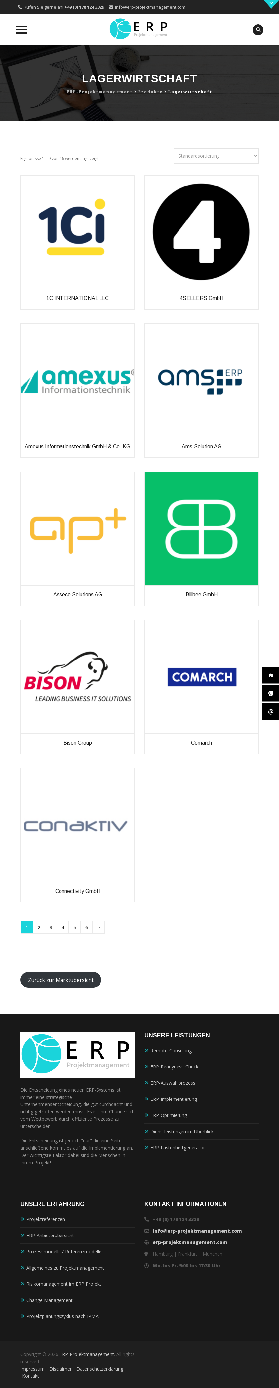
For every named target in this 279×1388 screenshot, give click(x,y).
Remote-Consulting (171, 1050)
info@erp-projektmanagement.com (150, 7)
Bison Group (77, 743)
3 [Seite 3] (51, 927)
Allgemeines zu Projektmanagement (65, 1268)
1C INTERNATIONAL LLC (77, 298)
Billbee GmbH (202, 594)
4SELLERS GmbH (201, 298)
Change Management (49, 1300)
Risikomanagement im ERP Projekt (63, 1284)
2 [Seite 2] (39, 927)
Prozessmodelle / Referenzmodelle (63, 1251)
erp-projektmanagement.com (190, 1242)
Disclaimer (60, 1369)
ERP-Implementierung (173, 1099)
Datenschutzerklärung (99, 1369)
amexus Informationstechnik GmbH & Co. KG (77, 446)
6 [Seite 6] (86, 927)
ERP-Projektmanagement (87, 1354)
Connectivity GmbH (77, 891)
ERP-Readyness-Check (174, 1067)
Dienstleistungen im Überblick (182, 1131)
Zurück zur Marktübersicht (61, 980)
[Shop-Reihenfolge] (216, 156)
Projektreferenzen (45, 1219)
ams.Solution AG (201, 446)
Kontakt (30, 1376)
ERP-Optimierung (168, 1115)
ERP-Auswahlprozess (172, 1083)
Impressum (32, 1369)
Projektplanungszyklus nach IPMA (62, 1316)
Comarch (201, 743)
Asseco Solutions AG (77, 594)
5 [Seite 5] (74, 927)
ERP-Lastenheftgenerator (177, 1147)
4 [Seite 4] (62, 927)
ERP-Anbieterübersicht (50, 1235)
